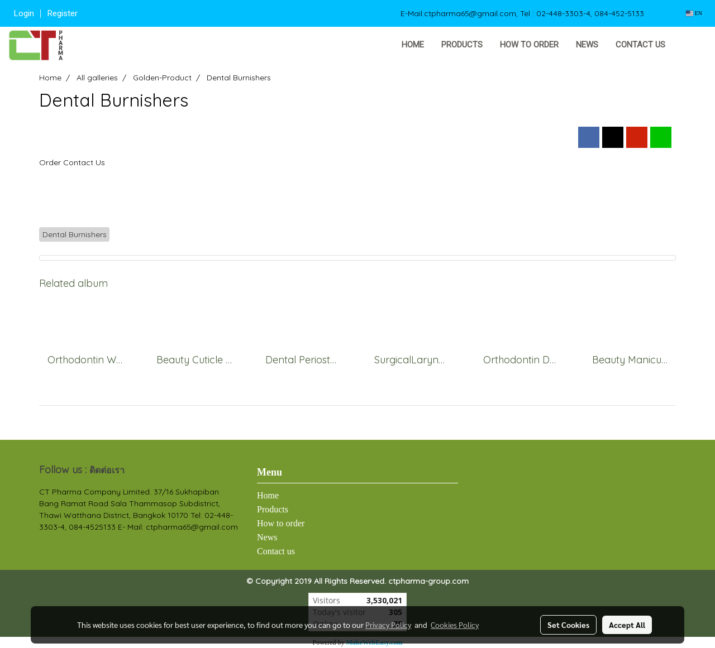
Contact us (640, 45)
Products (462, 45)
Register (62, 13)
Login (24, 13)
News (587, 45)
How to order (529, 45)
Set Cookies (568, 625)
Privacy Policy (388, 625)
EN (694, 13)
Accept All (627, 625)
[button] (691, 45)
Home (413, 45)
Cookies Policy (455, 625)
